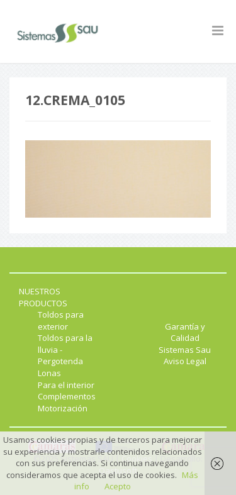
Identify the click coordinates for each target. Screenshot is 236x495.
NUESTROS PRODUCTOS (43, 297)
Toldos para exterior (61, 320)
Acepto (117, 486)
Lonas (49, 373)
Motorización (62, 408)
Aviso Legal (185, 361)
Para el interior (66, 385)
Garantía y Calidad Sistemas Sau (185, 338)
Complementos (67, 396)
